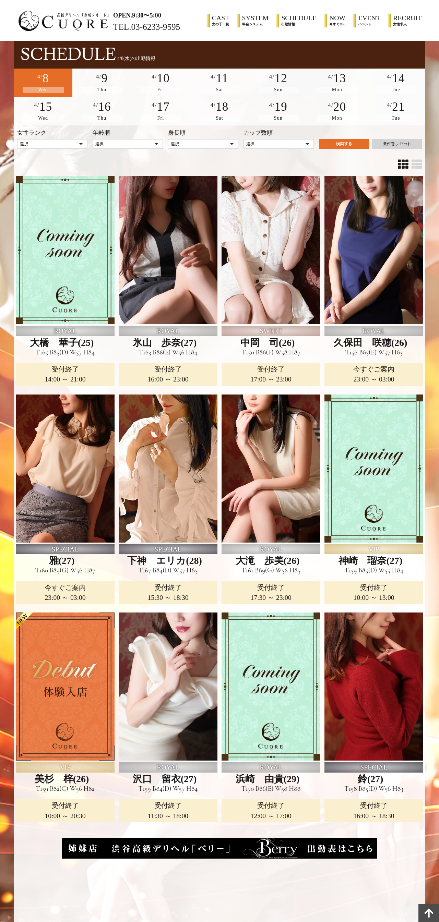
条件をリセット (397, 142)
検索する (344, 142)
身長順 (177, 129)
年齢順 (101, 129)
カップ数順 (258, 129)
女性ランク (31, 129)
